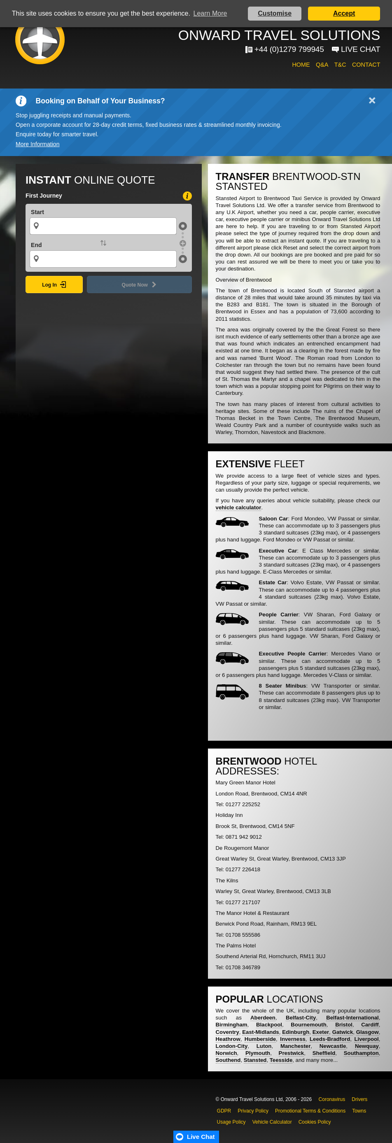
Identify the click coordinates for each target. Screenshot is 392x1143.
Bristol (343, 1025)
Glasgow (367, 1032)
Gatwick (342, 1032)
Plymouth (257, 1053)
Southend (228, 1060)
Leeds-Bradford (330, 1039)
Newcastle (333, 1046)
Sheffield (324, 1053)
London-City (232, 1046)
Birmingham (231, 1025)
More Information (37, 144)
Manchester (295, 1046)
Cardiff (370, 1025)
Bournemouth (308, 1025)
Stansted (255, 1060)
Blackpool (269, 1025)
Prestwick (291, 1053)
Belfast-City (301, 1018)
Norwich (226, 1053)
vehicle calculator (238, 507)
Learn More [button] (210, 13)
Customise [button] (275, 13)
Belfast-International (352, 1018)
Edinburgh (295, 1032)
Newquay (367, 1046)
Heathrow (228, 1039)
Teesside (281, 1060)
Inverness (293, 1039)
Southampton (361, 1053)
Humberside (260, 1039)
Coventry (227, 1032)
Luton (264, 1046)
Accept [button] (344, 13)
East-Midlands (260, 1032)
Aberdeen (262, 1018)
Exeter (321, 1032)
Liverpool (366, 1039)
